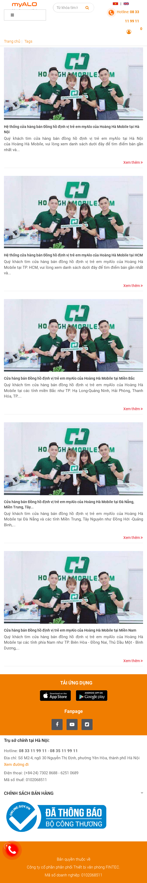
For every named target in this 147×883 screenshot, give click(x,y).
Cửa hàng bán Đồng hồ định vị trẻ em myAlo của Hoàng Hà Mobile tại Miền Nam (70, 630)
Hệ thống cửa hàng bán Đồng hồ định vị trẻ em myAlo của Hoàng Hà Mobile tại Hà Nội (71, 129)
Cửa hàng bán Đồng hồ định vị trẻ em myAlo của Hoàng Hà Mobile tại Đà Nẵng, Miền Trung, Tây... (69, 504)
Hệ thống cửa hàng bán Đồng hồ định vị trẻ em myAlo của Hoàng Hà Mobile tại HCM (73, 255)
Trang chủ (12, 41)
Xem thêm (133, 162)
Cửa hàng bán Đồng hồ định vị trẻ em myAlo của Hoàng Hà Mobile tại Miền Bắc (69, 378)
